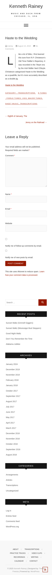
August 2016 (11, 455)
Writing (34, 557)
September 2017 (13, 396)
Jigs (24, 98)
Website (8, 223)
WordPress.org (12, 526)
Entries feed (11, 516)
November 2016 (13, 439)
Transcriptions (26, 93)
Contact (34, 561)
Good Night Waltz (13, 333)
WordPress (35, 571)
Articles (9, 480)
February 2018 (12, 380)
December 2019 (13, 369)
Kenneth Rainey (26, 6)
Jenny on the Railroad (36, 122)
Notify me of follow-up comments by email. (23, 246)
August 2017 (11, 401)
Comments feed (13, 521)
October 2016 (12, 444)
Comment (10, 155)
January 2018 (12, 385)
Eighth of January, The (16, 116)
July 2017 (10, 407)
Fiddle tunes (14, 98)
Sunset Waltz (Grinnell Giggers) (19, 323)
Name (8, 194)
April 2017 (10, 423)
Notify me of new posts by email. (19, 257)
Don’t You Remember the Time (19, 339)
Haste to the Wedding (14, 85)
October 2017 (12, 391)
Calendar (18, 561)
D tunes (42, 93)
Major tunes (35, 98)
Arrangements (12, 475)
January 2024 (12, 364)
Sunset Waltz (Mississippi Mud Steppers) (23, 328)
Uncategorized (12, 491)
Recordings (19, 557)
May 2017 (10, 417)
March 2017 (11, 428)
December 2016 (13, 433)
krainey (9, 46)
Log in (8, 511)
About (15, 549)
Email (8, 209)
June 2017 (10, 412)
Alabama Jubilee (13, 344)
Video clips (37, 553)
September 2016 (13, 449)
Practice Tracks (18, 553)
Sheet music (12, 104)
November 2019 (13, 375)
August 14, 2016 (23, 46)
